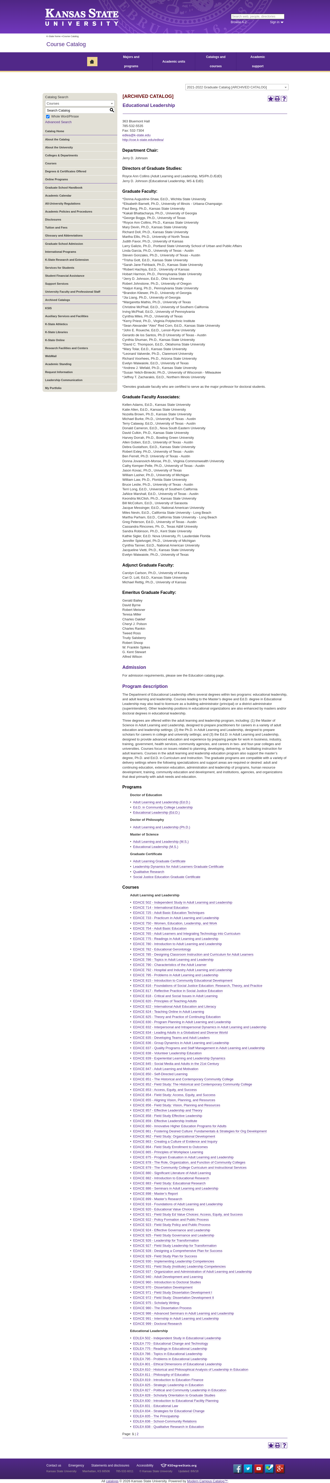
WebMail (50, 356)
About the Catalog (57, 139)
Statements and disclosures (110, 1465)
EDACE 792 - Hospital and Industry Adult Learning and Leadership (182, 970)
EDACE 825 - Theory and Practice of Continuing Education (176, 1017)
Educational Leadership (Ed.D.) (156, 812)
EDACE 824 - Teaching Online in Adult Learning (168, 1012)
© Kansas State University (155, 1471)
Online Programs (56, 179)
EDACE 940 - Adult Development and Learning (168, 1277)
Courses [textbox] (53, 103)
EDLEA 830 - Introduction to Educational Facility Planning (175, 1401)
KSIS (48, 308)
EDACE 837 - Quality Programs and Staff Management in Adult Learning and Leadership (199, 1048)
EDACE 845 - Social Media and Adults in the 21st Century (176, 1064)
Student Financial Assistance (64, 275)
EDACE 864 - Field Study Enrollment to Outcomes (170, 1147)
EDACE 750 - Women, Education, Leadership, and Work (175, 923)
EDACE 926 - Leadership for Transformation (166, 1240)
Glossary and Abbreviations (64, 235)
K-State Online (55, 340)
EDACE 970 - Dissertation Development (163, 1287)
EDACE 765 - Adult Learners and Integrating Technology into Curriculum (186, 934)
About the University (59, 147)
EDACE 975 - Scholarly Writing (156, 1303)
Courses (50, 163)
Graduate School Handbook (63, 187)
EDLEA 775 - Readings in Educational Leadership (170, 1349)
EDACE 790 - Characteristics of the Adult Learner (170, 965)
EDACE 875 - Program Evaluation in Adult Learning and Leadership (183, 1157)
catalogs (112, 1481)
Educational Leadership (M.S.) (155, 847)
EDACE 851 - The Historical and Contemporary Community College (183, 1079)
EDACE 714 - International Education (160, 907)
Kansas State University (88, 16)
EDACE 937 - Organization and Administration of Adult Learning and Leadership (192, 1272)
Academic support (257, 61)
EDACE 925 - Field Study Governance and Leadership (173, 1235)
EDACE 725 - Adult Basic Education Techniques (168, 913)
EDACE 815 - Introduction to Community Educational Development (182, 980)
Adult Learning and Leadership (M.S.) (161, 842)
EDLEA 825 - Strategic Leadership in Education (168, 1385)
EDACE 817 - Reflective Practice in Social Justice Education (178, 991)
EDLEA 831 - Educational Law (155, 1406)
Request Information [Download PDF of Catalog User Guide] (59, 372)
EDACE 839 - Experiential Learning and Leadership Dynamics (179, 1058)
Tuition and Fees (56, 227)
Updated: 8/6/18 (188, 1471)
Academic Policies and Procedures (68, 211)
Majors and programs (131, 61)
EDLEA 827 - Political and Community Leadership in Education (179, 1390)
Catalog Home (54, 131)
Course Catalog (66, 44)
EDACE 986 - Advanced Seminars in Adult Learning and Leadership (183, 1313)
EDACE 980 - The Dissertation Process (162, 1308)
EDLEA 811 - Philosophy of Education (161, 1375)
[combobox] (236, 87)
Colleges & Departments (61, 155)
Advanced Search (58, 122)
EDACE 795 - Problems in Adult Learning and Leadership (175, 975)
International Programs (60, 251)
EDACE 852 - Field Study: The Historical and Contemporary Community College (192, 1084)
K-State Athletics (56, 324)
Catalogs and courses (215, 61)
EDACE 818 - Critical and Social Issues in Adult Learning (175, 996)
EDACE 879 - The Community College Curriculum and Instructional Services (189, 1167)
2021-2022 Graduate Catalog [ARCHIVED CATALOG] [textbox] (227, 87)
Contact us (53, 1465)
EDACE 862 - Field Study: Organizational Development (174, 1136)
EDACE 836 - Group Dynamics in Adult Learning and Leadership (181, 1043)
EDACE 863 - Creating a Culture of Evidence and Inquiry (175, 1141)
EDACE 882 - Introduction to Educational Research (171, 1178)
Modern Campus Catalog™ (207, 1481)
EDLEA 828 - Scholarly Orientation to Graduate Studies (174, 1395)
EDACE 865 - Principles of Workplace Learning (168, 1152)
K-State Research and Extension (67, 259)
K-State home (53, 36)
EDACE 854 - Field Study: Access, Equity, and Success (174, 1095)
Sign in (274, 22)
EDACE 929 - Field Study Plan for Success (165, 1256)
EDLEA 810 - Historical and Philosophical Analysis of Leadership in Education (190, 1369)
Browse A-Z (239, 22)
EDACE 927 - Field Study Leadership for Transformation (175, 1246)
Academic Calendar (58, 195)
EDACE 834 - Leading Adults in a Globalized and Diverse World (180, 1032)
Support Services (56, 283)
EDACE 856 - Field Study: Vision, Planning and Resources (176, 1105)
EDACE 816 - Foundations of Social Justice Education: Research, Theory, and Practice (197, 986)
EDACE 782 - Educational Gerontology (162, 949)
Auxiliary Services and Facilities (66, 316)
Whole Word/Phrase (65, 117)
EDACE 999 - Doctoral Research (157, 1324)
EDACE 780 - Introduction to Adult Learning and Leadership (177, 944)
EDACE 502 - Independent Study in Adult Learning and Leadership (182, 902)
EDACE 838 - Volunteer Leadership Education (167, 1053)
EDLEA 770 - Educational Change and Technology (170, 1343)
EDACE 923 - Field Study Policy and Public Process (171, 1225)
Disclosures (53, 219)
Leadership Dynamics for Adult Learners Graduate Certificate (178, 867)
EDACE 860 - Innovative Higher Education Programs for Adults (179, 1126)
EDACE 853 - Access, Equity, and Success (165, 1090)
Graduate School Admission (64, 243)
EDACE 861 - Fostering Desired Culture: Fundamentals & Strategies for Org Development (200, 1131)
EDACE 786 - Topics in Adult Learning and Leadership (173, 960)
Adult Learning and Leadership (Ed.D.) (161, 802)
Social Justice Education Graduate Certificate (166, 877)
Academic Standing (58, 364)
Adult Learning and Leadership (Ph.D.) (161, 827)
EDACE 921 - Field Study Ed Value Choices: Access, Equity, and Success (188, 1214)
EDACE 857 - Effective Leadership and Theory (167, 1110)
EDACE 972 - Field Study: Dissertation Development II (173, 1298)
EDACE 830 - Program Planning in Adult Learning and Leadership (182, 1022)
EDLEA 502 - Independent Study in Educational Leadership (177, 1338)
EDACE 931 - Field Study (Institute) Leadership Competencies (179, 1266)
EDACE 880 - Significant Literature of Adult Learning (172, 1173)
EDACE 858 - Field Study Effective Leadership (167, 1116)
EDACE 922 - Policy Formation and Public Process (171, 1219)
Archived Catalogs (57, 299)
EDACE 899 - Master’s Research (157, 1199)
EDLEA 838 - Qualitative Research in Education (168, 1427)
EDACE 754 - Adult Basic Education (159, 928)
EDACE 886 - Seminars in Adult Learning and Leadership (175, 1188)
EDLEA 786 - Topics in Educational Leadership (167, 1354)
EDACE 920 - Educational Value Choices (163, 1209)
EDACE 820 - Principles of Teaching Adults (165, 1001)
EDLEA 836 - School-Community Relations (164, 1421)
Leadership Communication (63, 380)
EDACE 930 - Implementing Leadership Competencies (173, 1261)
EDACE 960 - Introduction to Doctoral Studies (167, 1282)
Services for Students (59, 267)
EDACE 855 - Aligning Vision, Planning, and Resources (174, 1100)
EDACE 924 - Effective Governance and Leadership (171, 1230)
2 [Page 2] (137, 1434)
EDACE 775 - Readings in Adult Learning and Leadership (175, 939)
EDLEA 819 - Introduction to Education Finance (168, 1380)
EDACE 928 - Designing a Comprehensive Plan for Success (177, 1251)
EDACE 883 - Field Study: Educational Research (169, 1183)
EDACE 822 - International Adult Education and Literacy (174, 1006)
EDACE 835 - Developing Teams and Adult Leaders (171, 1038)
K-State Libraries (56, 332)
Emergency (76, 1465)
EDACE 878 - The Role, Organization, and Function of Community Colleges (189, 1162)
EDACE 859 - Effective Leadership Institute (165, 1121)
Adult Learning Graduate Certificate (159, 861)
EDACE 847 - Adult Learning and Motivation (165, 1069)
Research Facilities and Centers (66, 348)
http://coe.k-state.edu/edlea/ (143, 140)
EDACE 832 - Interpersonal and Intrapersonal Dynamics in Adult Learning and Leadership (199, 1027)
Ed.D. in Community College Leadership (163, 807)
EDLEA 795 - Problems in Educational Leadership (170, 1359)
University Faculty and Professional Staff (72, 291)
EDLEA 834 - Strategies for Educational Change (168, 1411)
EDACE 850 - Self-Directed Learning (160, 1074)
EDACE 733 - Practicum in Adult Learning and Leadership (176, 918)
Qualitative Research (148, 872)
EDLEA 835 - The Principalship (156, 1416)
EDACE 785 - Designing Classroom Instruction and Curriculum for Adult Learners (193, 954)
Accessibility (145, 1465)
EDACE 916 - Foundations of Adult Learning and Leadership (178, 1204)
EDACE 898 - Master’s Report (155, 1193)
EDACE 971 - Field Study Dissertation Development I (172, 1292)
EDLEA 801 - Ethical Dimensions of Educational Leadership (177, 1364)
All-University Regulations (62, 203)
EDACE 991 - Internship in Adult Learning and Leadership (176, 1318)
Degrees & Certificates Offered (65, 171)
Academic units (173, 61)
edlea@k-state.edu (136, 135)
